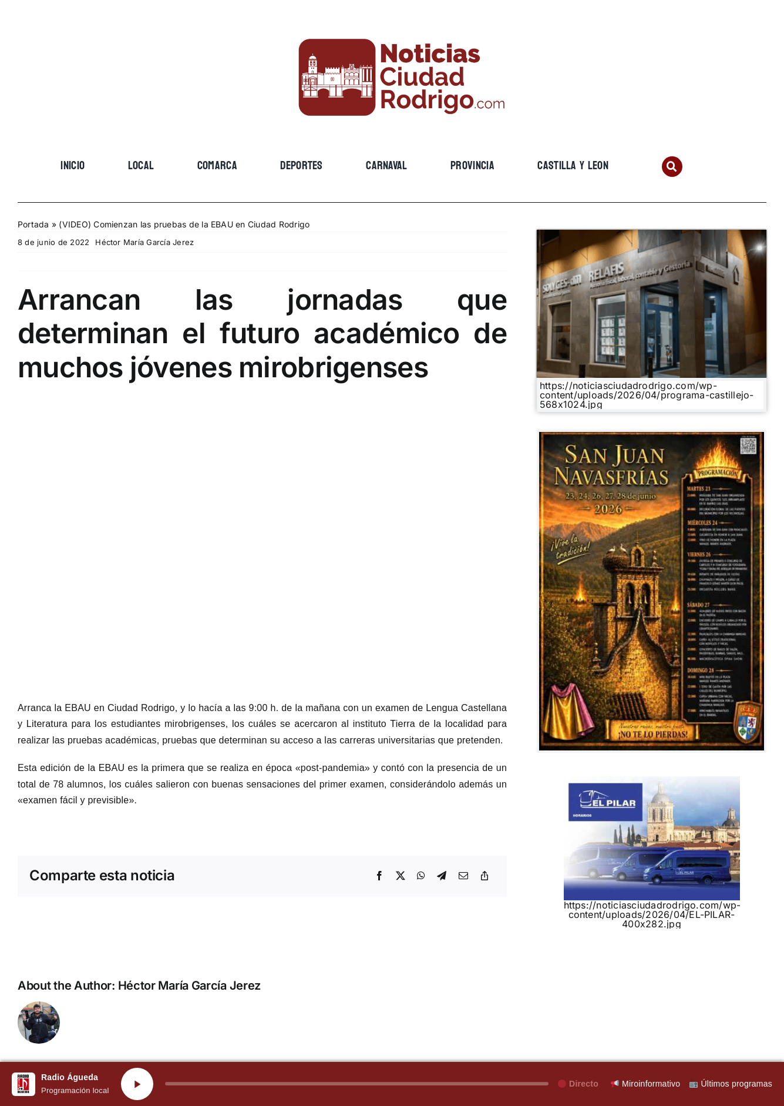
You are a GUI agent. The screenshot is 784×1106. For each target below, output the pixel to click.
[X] (400, 876)
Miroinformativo (645, 1083)
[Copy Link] (484, 876)
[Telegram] (441, 876)
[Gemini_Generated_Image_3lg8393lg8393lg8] (651, 234)
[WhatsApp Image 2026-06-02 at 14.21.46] (651, 437)
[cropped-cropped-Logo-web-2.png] (392, 27)
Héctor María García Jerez (144, 242)
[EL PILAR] (652, 781)
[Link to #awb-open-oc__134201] (672, 166)
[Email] (463, 876)
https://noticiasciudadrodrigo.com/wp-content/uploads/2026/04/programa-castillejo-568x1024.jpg (647, 395)
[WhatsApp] (421, 876)
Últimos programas (730, 1083)
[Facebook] (379, 876)
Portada (33, 224)
